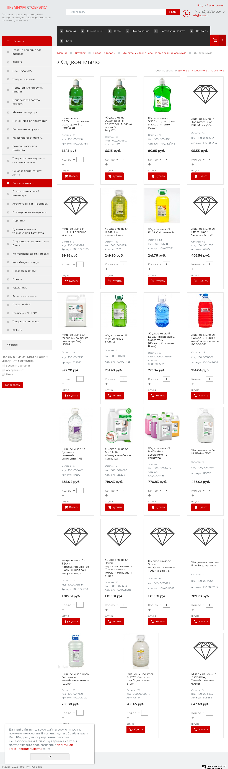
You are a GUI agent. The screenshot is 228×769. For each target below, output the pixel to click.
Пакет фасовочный (24, 260)
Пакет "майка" (21, 294)
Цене (181, 60)
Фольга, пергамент (24, 286)
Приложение (131, 31)
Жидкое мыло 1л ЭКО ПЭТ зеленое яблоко (74, 222)
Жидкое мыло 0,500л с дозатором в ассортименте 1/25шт (161, 113)
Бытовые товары (23, 173)
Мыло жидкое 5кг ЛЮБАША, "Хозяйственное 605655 (203, 669)
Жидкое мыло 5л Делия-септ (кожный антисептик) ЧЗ (73, 443)
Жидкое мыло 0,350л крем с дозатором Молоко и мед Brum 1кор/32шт (118, 114)
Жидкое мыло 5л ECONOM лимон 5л (161, 221)
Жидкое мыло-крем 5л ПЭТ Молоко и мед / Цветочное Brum (140, 669)
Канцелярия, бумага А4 (27, 128)
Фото (108, 31)
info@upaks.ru (201, 15)
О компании (89, 31)
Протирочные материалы (29, 202)
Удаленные (19, 277)
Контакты (185, 31)
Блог (202, 31)
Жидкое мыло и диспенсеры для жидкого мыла (154, 43)
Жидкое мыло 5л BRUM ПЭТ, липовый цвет (116, 222)
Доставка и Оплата (159, 31)
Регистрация (215, 5)
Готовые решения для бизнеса (26, 42)
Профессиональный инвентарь (25, 183)
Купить (73, 166)
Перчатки (18, 210)
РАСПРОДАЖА (22, 61)
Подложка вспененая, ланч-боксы (30, 233)
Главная (69, 31)
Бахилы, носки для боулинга (24, 138)
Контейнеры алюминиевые (30, 244)
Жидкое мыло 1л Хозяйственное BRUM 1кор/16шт (202, 112)
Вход (200, 5)
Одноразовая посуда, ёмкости (26, 92)
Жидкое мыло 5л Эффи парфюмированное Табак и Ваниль (161, 556)
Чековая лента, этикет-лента (27, 162)
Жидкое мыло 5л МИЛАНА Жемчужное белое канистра (118, 443)
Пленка (17, 269)
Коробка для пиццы (25, 252)
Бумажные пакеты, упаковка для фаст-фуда (28, 221)
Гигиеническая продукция (29, 111)
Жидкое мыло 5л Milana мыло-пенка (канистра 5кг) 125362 (75, 329)
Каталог (80, 43)
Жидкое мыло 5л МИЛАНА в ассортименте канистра (159, 443)
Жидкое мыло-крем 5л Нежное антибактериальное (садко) (75, 669)
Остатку (216, 60)
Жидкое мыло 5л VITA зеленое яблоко (116, 329)
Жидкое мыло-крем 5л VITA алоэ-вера (205, 554)
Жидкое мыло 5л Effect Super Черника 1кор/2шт (203, 222)
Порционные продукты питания (27, 79)
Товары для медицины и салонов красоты (28, 150)
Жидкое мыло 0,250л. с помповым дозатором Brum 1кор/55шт (75, 113)
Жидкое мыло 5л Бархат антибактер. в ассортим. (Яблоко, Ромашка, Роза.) (161, 330)
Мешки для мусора (25, 102)
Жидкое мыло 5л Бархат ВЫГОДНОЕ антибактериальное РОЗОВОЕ (205, 329)
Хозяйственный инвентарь (30, 193)
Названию (198, 60)
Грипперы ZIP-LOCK (25, 303)
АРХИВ (17, 320)
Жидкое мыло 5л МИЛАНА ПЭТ (203, 442)
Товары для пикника (25, 311)
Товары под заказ (23, 69)
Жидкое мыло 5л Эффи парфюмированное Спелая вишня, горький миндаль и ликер (118, 557)
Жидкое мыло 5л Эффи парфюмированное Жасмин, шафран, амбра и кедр (75, 557)
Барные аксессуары (25, 119)
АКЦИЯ (17, 52)
